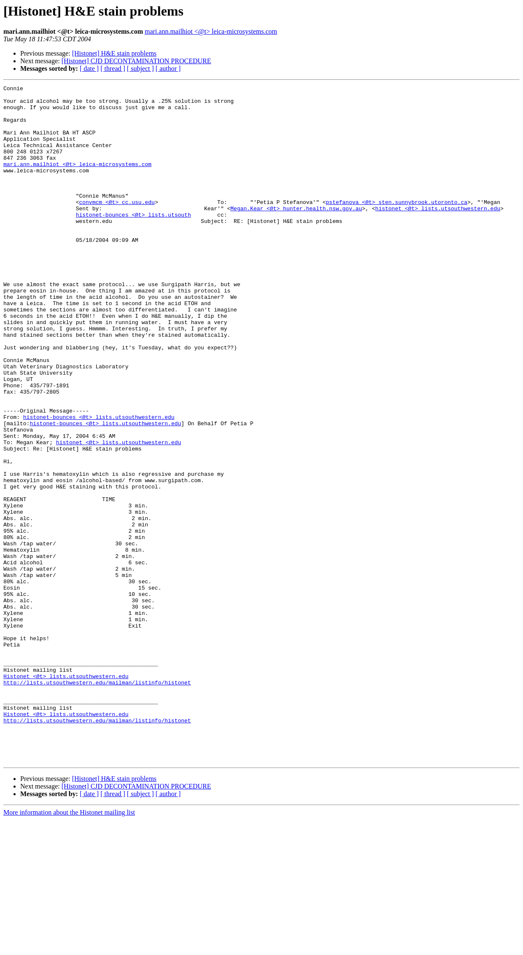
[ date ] (89, 68)
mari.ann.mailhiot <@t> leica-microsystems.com (211, 31)
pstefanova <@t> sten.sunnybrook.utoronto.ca (396, 226)
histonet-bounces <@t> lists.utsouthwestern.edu (99, 484)
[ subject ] (140, 68)
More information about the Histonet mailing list (69, 947)
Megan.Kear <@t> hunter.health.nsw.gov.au (296, 233)
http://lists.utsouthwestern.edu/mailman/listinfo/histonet (97, 802)
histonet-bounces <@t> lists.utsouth (133, 241)
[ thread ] (112, 68)
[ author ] (168, 68)
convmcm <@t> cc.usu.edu (116, 226)
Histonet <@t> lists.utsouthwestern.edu (65, 795)
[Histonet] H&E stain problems (114, 53)
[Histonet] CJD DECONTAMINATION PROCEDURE (136, 60)
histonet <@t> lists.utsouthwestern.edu (437, 233)
